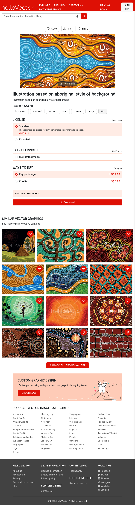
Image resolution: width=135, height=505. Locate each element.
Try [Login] (67, 28)
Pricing (105, 5)
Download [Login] (67, 202)
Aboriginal (37, 111)
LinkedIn (103, 489)
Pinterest (104, 478)
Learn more (24, 133)
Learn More (117, 120)
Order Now (29, 392)
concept (77, 111)
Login (103, 9)
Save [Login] (52, 28)
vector (64, 111)
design (91, 111)
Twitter (103, 474)
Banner (52, 111)
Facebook (104, 470)
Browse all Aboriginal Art (67, 365)
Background (20, 111)
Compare (118, 168)
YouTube (104, 486)
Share (83, 28)
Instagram (104, 482)
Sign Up (127, 7)
